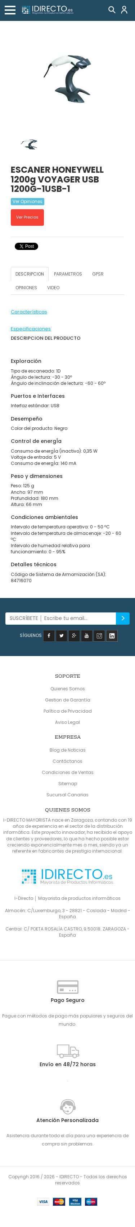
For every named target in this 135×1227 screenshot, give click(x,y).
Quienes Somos (67, 689)
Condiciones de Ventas (68, 772)
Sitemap (67, 783)
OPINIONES (26, 288)
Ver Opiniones (27, 201)
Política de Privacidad (68, 711)
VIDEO (53, 288)
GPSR (98, 274)
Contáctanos (67, 761)
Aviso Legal (67, 722)
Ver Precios (27, 217)
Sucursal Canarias (67, 795)
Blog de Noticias (68, 750)
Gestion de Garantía (67, 700)
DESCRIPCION (29, 274)
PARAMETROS (68, 274)
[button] (10, 10)
